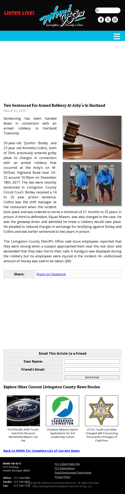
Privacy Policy (62, 477)
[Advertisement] (62, 71)
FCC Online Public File (67, 464)
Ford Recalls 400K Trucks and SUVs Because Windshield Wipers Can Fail (23, 418)
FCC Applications (65, 468)
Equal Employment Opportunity (73, 472)
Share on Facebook (51, 274)
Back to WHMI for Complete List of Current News (42, 451)
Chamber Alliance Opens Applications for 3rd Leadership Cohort (62, 417)
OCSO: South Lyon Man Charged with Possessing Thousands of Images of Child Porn (101, 418)
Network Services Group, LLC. (75, 486)
